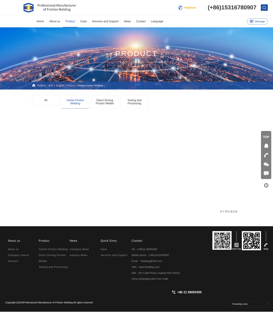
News (127, 21)
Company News (79, 251)
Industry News (78, 257)
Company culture (18, 257)
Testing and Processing (134, 104)
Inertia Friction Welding (90, 87)
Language (157, 21)
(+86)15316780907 (232, 7)
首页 (50, 87)
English (60, 87)
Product (70, 21)
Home (40, 21)
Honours (13, 263)
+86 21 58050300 (189, 294)
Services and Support (105, 21)
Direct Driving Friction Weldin (105, 104)
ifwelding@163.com (151, 263)
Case (83, 21)
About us (54, 21)
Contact (141, 21)
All (45, 102)
